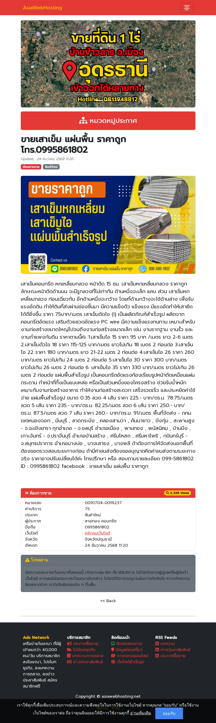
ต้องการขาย (31, 167)
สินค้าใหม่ (51, 167)
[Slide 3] (117, 100)
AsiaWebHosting (42, 7)
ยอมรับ (169, 713)
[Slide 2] (108, 100)
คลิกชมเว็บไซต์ (97, 533)
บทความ (165, 644)
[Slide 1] (99, 100)
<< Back (108, 601)
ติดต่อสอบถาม (126, 644)
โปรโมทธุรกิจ (81, 650)
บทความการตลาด (85, 656)
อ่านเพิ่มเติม (140, 713)
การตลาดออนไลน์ (129, 656)
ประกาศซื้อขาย (82, 644)
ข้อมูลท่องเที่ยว (126, 650)
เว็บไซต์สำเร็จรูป (127, 662)
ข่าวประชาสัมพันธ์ (85, 662)
